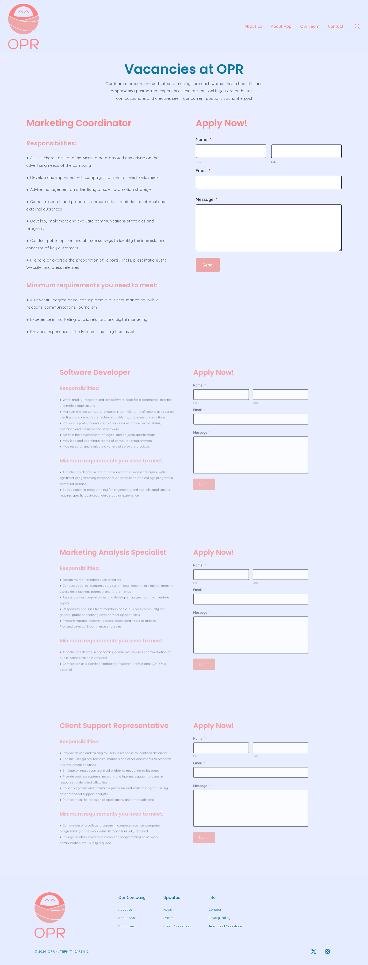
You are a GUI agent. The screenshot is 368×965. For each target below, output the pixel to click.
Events (168, 918)
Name (202, 142)
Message (205, 200)
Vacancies (126, 926)
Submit (188, 444)
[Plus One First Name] (229, 154)
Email (202, 172)
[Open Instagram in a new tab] (327, 951)
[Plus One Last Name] (302, 154)
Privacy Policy (219, 918)
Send (206, 263)
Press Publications (177, 926)
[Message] (265, 228)
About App (281, 26)
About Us (253, 26)
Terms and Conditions (225, 926)
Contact (336, 26)
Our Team (309, 26)
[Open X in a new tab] (313, 951)
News (167, 909)
